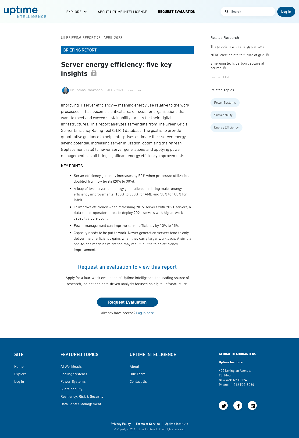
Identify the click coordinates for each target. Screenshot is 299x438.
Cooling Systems (74, 374)
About (134, 366)
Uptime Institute (176, 424)
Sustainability (223, 115)
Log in (19, 381)
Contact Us (138, 381)
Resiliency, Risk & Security (82, 396)
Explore (74, 12)
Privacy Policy (121, 424)
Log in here (145, 313)
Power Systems (225, 102)
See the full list (219, 77)
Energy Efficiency (226, 127)
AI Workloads (71, 366)
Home (19, 366)
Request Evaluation (176, 11)
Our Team (138, 374)
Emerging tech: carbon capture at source (237, 65)
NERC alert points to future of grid (239, 55)
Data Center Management (81, 404)
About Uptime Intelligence (122, 12)
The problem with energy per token (238, 46)
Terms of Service (148, 424)
